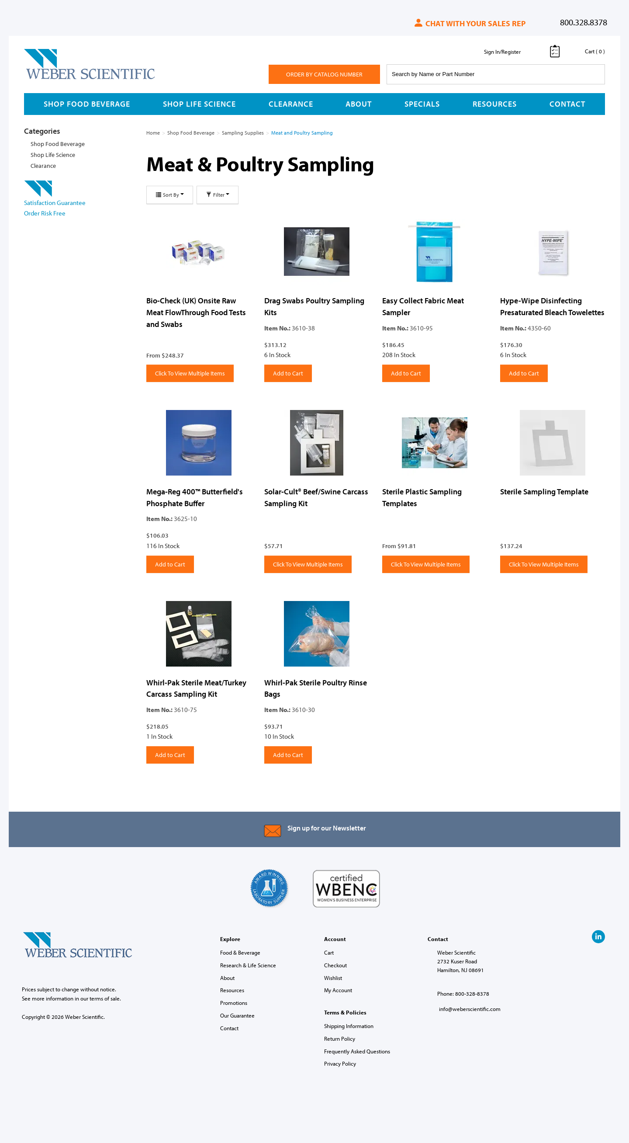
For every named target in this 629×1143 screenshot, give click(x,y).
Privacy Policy (340, 1063)
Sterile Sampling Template (544, 491)
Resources (495, 104)
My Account (338, 990)
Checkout (335, 965)
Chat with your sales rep (469, 23)
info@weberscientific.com (470, 1008)
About (359, 104)
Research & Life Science (248, 965)
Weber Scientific (44, 78)
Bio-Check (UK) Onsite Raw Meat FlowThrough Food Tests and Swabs (196, 312)
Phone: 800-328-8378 (463, 993)
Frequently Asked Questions (357, 1051)
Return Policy (339, 1038)
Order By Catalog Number (324, 74)
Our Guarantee (237, 1015)
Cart (329, 952)
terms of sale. (105, 998)
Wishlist (333, 977)
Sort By (170, 194)
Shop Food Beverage (87, 104)
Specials (422, 104)
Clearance (291, 104)
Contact (567, 104)
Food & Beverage (240, 952)
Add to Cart (288, 373)
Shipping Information (348, 1025)
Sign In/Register (502, 51)
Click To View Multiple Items (190, 373)
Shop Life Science (199, 104)
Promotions (233, 1002)
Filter (217, 194)
